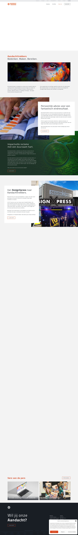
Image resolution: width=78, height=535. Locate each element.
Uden (5, 534)
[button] (75, 521)
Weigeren (63, 531)
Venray (44, 534)
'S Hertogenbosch (5, 532)
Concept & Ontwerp (53, 517)
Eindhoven (31, 532)
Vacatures (37, 0)
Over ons (60, 4)
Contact (64, 0)
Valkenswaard (18, 534)
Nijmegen (25, 533)
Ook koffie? (67, 4)
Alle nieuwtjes (66, 478)
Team (48, 0)
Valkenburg (11, 534)
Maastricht (11, 533)
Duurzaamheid (53, 0)
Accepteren (54, 531)
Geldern (38, 532)
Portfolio (54, 4)
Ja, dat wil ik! (44, 164)
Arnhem (12, 532)
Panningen (44, 533)
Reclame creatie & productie (54, 518)
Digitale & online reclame (54, 519)
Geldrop (44, 532)
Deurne (25, 532)
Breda (18, 532)
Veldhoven (31, 534)
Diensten (48, 4)
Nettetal (18, 533)
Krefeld (5, 533)
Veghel (25, 534)
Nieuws (59, 0)
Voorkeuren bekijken (72, 531)
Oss (37, 533)
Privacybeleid (37, 530)
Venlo (38, 534)
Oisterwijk (31, 533)
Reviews (43, 0)
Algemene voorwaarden (45, 530)
